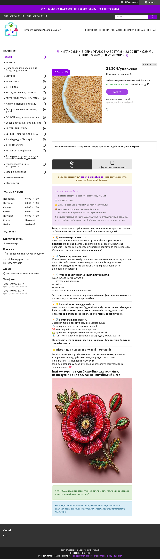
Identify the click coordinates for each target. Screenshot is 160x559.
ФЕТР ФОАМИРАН (15, 145)
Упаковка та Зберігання (18, 150)
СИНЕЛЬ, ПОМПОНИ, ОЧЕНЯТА (22, 134)
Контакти (116, 30)
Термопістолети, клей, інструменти (18, 165)
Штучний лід (12, 183)
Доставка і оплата (134, 30)
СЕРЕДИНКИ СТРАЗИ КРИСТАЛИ (22, 98)
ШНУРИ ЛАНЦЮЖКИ (16, 128)
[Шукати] (152, 17)
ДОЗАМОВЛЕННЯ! (15, 177)
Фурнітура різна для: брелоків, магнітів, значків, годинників (22, 157)
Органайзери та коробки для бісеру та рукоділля (21, 69)
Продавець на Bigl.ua (80, 553)
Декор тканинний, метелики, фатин (21, 110)
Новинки (10, 62)
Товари (7, 56)
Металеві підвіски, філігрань (21, 103)
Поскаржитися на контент (84, 556)
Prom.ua (95, 550)
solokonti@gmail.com (18, 259)
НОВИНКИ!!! (91, 30)
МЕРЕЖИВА (12, 87)
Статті (6, 535)
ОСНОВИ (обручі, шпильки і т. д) (23, 117)
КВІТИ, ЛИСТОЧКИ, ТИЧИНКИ (21, 92)
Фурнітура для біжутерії (19, 139)
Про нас (151, 30)
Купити (117, 91)
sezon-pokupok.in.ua (92, 177)
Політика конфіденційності (109, 556)
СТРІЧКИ (10, 76)
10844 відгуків (131, 2)
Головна (104, 30)
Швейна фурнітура (16, 172)
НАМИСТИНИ (12, 81)
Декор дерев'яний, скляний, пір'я (23, 122)
